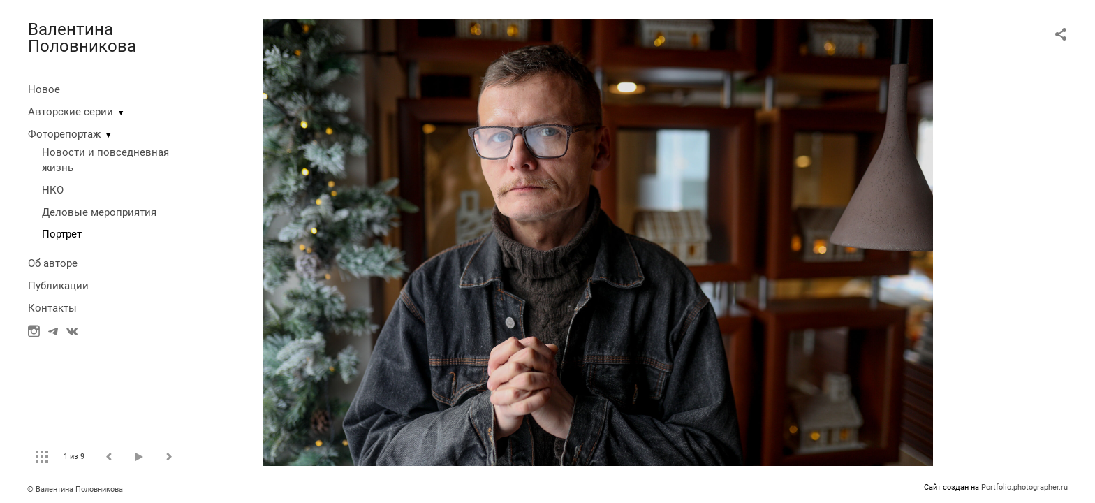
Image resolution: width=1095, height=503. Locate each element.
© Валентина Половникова (76, 489)
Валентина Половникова (82, 38)
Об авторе (53, 263)
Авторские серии (70, 111)
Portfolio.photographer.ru (1024, 487)
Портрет (62, 234)
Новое (44, 89)
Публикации (58, 285)
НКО (53, 190)
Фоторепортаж (64, 134)
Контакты (52, 308)
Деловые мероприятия (99, 212)
